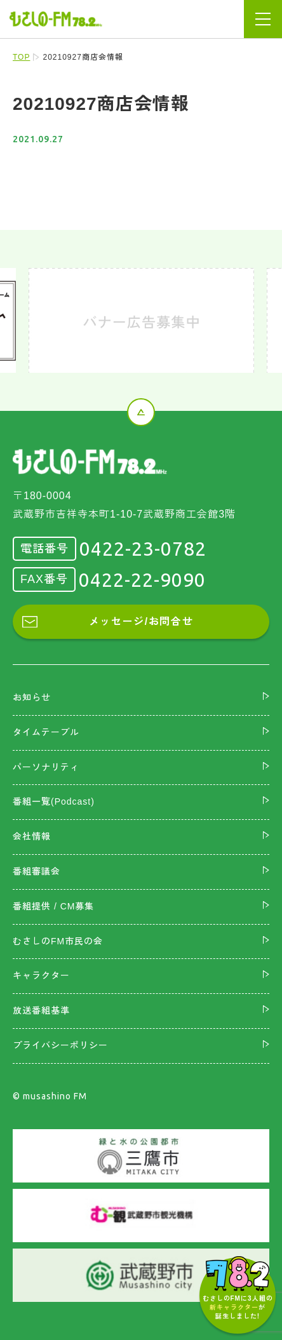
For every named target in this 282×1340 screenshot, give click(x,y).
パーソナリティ (46, 767)
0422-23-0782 (142, 548)
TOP (21, 57)
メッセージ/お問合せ (141, 621)
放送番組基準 (41, 1010)
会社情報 (32, 836)
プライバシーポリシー (60, 1045)
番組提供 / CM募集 (53, 906)
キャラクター (41, 975)
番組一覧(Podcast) (54, 801)
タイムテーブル (46, 732)
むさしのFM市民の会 (58, 941)
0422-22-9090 (142, 579)
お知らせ (32, 697)
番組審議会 (36, 871)
